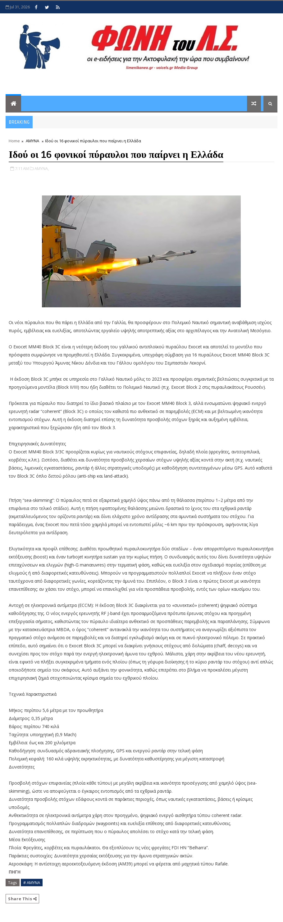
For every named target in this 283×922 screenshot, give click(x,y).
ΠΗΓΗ (15, 872)
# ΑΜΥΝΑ (31, 882)
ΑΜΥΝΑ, (41, 168)
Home (14, 141)
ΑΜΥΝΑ (32, 141)
